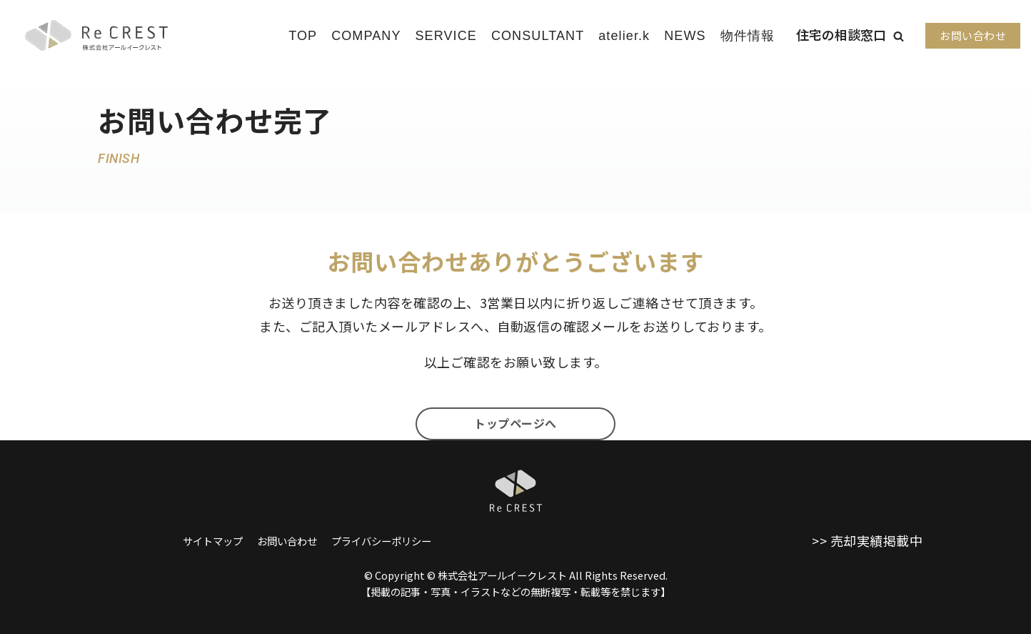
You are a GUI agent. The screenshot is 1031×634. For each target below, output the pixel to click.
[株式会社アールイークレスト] (96, 35)
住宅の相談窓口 (841, 34)
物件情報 (747, 36)
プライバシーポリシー (381, 540)
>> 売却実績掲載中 (867, 540)
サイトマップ (213, 540)
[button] (898, 36)
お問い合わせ (973, 35)
